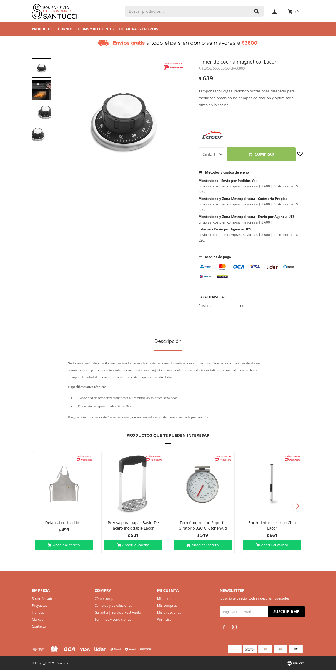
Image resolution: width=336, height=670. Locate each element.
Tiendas (38, 612)
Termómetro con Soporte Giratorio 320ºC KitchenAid (203, 525)
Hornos (65, 29)
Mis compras (167, 605)
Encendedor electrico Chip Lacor (272, 525)
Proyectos (39, 605)
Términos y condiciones (112, 619)
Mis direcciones (169, 612)
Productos (42, 29)
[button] (297, 506)
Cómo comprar (106, 598)
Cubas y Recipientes (96, 29)
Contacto (39, 626)
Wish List (164, 619)
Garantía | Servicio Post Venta (117, 612)
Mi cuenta (164, 598)
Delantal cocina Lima (64, 522)
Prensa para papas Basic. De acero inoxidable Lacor (133, 525)
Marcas (37, 619)
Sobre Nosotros (44, 598)
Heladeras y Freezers (138, 29)
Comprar (264, 154)
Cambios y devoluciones (113, 605)
